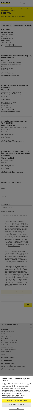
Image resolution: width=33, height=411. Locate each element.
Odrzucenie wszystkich (16, 405)
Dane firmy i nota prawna (16, 397)
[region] (16, 393)
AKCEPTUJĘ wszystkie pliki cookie (16, 400)
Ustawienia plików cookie (16, 409)
